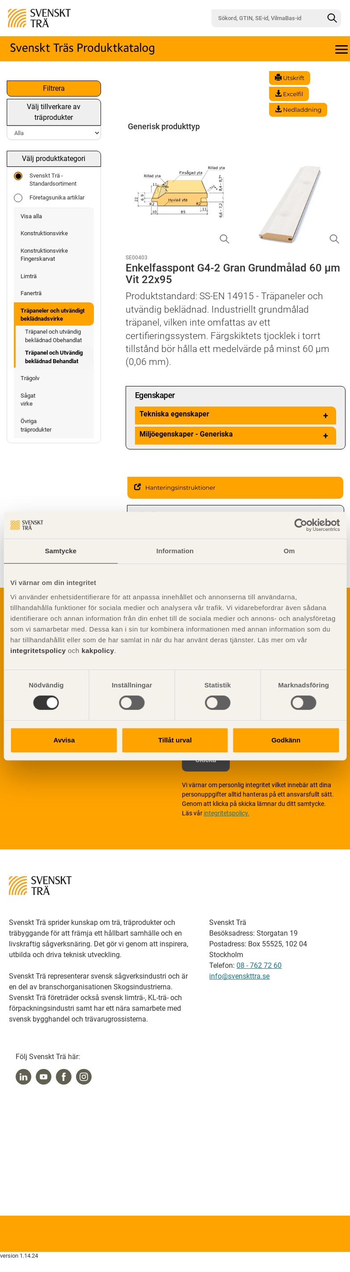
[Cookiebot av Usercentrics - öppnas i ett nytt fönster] (300, 525)
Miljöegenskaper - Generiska (235, 435)
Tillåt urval (175, 740)
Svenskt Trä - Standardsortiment (45, 179)
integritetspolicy (38, 650)
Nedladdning (298, 109)
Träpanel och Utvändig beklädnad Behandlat (54, 357)
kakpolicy (97, 650)
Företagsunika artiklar (49, 198)
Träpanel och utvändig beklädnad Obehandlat (53, 335)
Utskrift (289, 77)
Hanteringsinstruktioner (174, 487)
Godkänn (285, 740)
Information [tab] (175, 551)
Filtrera (54, 88)
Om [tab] (289, 551)
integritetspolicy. (226, 813)
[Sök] (332, 18)
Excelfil (289, 94)
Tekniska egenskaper (235, 415)
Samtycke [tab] (60, 551)
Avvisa (64, 740)
